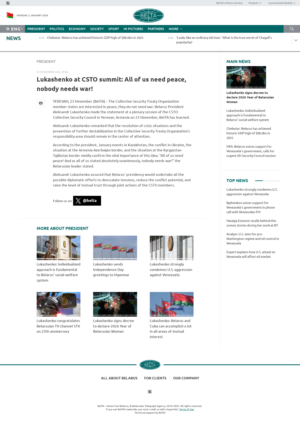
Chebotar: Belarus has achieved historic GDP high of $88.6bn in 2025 (248, 133)
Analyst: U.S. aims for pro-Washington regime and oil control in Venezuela (252, 238)
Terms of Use (186, 409)
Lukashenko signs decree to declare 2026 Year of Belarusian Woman (113, 326)
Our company (186, 378)
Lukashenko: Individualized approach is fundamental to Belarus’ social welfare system (247, 115)
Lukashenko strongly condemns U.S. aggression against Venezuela (171, 269)
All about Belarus (119, 378)
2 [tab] (267, 179)
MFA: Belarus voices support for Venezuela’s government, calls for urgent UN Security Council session (251, 153)
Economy (77, 29)
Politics (57, 29)
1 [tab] (259, 179)
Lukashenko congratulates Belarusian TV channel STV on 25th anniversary (58, 326)
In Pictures (133, 29)
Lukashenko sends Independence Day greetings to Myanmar (111, 269)
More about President (62, 228)
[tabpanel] (253, 225)
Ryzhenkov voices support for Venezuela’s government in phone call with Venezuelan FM (250, 207)
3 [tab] (276, 179)
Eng (16, 28)
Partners (156, 29)
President (36, 29)
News (13, 38)
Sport (113, 29)
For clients (155, 378)
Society (97, 29)
